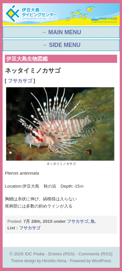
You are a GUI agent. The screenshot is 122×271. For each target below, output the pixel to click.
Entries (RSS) (61, 253)
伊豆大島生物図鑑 (27, 59)
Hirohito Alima (54, 261)
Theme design (23, 261)
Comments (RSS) (96, 253)
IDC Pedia (35, 253)
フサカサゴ (20, 80)
